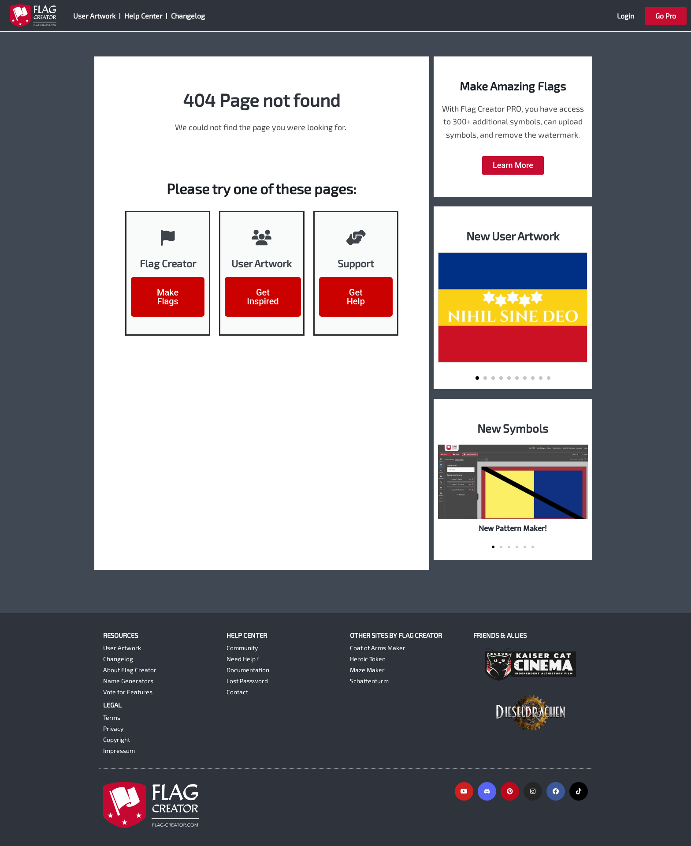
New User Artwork (512, 236)
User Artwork (94, 15)
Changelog (188, 15)
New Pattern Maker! (513, 528)
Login (625, 15)
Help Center (143, 15)
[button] (477, 378)
